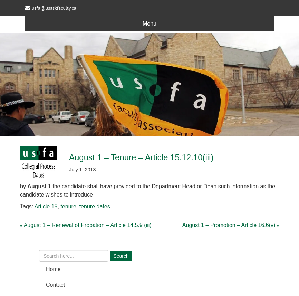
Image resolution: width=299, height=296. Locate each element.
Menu (149, 24)
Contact (55, 285)
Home (53, 269)
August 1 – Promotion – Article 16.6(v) (228, 225)
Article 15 (46, 206)
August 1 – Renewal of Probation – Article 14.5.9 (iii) (88, 225)
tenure (68, 206)
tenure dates (94, 206)
